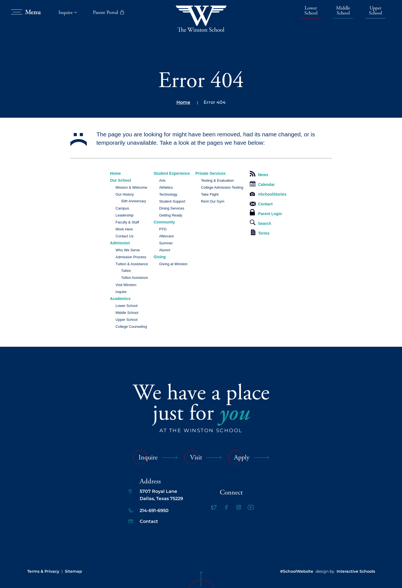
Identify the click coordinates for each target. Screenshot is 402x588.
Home (183, 102)
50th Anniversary (133, 201)
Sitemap (73, 571)
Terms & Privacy (43, 571)
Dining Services (171, 208)
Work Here (124, 229)
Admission (120, 243)
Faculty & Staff (127, 222)
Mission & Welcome (131, 187)
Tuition (126, 271)
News (259, 174)
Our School (120, 180)
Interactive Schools (356, 571)
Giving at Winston (173, 264)
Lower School (310, 11)
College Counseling (131, 326)
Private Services (211, 173)
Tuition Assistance (134, 278)
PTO (163, 229)
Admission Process (130, 257)
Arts (162, 180)
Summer (166, 243)
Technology (168, 194)
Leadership (124, 215)
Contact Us (124, 236)
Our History (124, 194)
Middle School (343, 11)
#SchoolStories (268, 194)
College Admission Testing (222, 187)
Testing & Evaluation (217, 180)
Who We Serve (127, 250)
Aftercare (166, 236)
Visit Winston (125, 285)
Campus (122, 208)
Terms (260, 232)
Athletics (166, 187)
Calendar (262, 184)
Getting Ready (170, 215)
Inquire (121, 292)
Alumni (164, 250)
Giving (160, 257)
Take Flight (210, 194)
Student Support (172, 201)
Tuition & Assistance (131, 264)
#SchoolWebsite (296, 571)
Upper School (375, 11)
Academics (120, 298)
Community (164, 222)
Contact (261, 204)
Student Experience (172, 173)
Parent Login (266, 212)
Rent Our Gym (213, 201)
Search (260, 223)
